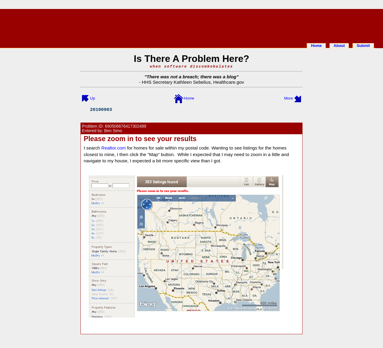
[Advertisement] (191, 24)
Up (92, 98)
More (288, 98)
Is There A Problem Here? (191, 58)
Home (316, 45)
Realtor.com (113, 147)
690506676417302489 (125, 126)
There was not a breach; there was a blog (191, 76)
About (339, 45)
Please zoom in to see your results (140, 139)
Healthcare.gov (228, 82)
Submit (363, 45)
